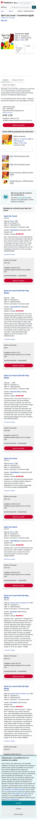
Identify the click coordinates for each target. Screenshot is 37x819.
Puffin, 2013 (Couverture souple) (20, 164)
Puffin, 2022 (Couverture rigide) (19, 156)
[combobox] (21, 7)
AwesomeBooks (15, 307)
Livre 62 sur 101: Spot (8, 17)
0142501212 (24, 139)
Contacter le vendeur (9, 254)
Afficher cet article (7, 112)
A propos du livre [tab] (17, 80)
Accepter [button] (18, 803)
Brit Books (13, 611)
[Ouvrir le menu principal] (4, 7)
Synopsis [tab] (5, 80)
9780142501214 (19, 141)
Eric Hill (19, 197)
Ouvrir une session (25, 3)
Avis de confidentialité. (12, 800)
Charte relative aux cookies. (19, 793)
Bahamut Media (15, 391)
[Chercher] (34, 7)
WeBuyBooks (14, 230)
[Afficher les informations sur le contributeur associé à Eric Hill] (4, 20)
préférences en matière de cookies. (14, 789)
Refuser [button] (18, 809)
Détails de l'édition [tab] (8, 85)
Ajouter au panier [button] (18, 125)
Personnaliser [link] (18, 814)
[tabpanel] (17, 95)
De (19, 49)
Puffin (26, 197)
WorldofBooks (14, 472)
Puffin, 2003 (23, 143)
